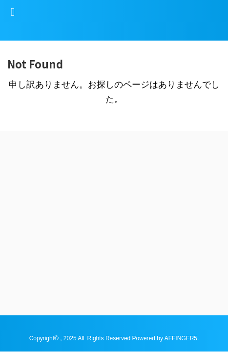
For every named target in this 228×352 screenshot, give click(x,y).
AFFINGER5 (181, 193)
